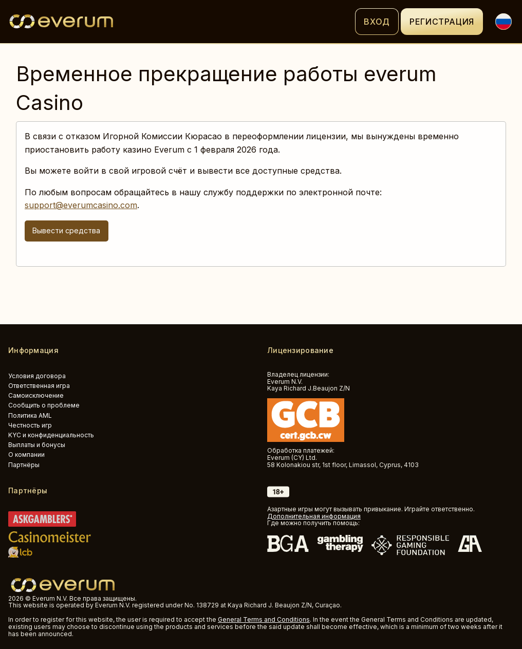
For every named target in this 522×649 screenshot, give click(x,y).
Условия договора (37, 376)
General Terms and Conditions (264, 619)
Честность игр (30, 425)
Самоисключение (36, 395)
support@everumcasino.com (81, 205)
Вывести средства (66, 230)
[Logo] (181, 21)
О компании (26, 454)
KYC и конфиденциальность (51, 435)
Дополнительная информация (314, 516)
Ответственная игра (39, 386)
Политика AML (30, 415)
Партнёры (24, 465)
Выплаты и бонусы (36, 445)
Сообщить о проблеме (44, 405)
